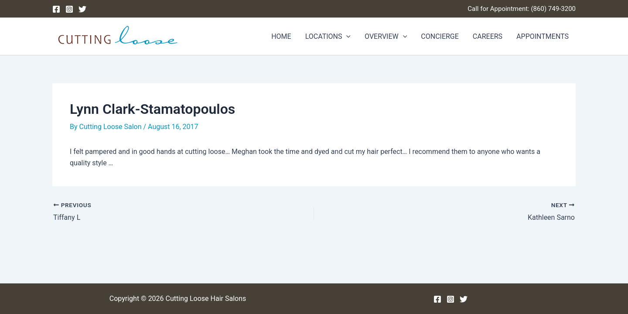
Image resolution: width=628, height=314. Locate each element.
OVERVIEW (386, 36)
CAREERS (487, 36)
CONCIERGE (440, 36)
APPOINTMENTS (542, 36)
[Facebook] (56, 9)
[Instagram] (69, 9)
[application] (346, 36)
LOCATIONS (328, 36)
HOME (281, 36)
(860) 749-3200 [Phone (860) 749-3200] (553, 9)
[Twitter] (82, 9)
